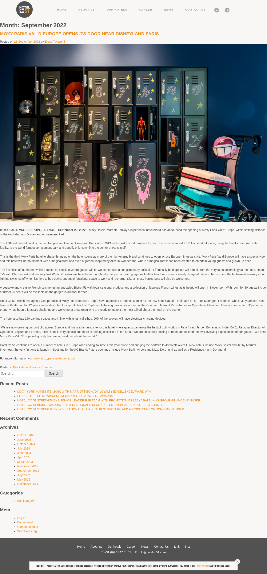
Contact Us (195, 9)
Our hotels (117, 9)
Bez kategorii (21, 367)
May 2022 (23, 479)
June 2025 (24, 439)
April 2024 (24, 457)
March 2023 (25, 461)
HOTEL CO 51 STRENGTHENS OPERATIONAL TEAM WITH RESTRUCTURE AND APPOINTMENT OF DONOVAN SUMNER (100, 409)
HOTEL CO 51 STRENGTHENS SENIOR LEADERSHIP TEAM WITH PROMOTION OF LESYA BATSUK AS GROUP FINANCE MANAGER (108, 400)
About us (86, 9)
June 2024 (24, 453)
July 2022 (23, 475)
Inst (225, 9)
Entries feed (25, 522)
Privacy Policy (202, 566)
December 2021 (27, 484)
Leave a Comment (42, 367)
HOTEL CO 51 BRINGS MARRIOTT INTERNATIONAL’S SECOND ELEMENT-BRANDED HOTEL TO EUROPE (90, 405)
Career (145, 9)
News (168, 9)
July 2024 (23, 448)
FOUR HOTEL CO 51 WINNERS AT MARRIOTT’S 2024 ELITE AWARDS (65, 396)
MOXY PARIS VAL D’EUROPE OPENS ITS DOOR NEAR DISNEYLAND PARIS (80, 33)
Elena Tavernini (55, 41)
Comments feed (27, 526)
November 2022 (27, 466)
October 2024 (26, 444)
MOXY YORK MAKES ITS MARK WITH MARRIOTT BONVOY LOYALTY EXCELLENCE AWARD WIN (84, 391)
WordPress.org (27, 531)
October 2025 (26, 435)
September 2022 (28, 470)
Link (215, 9)
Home (62, 9)
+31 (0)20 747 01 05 (117, 552)
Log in (21, 518)
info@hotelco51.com (152, 552)
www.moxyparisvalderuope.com (55, 358)
